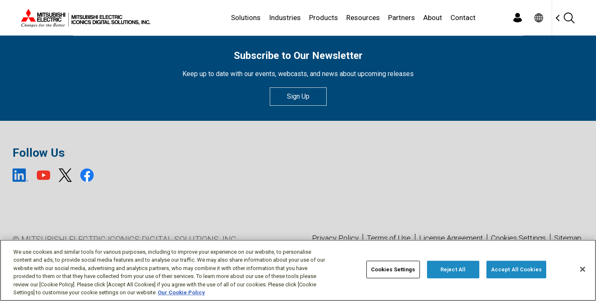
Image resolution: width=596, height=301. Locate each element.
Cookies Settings (518, 238)
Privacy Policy (335, 238)
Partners (401, 17)
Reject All (453, 269)
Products (323, 17)
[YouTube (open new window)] (43, 175)
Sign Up (298, 96)
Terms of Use (389, 238)
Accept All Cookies (516, 269)
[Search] (569, 18)
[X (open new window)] (65, 175)
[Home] (84, 18)
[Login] (517, 18)
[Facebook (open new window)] (87, 175)
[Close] (582, 269)
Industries (285, 17)
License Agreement (451, 238)
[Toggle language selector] (539, 18)
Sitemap (567, 238)
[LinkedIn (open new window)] (20, 175)
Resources (363, 17)
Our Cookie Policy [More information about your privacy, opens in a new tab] (181, 292)
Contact (463, 17)
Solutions (246, 17)
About (432, 17)
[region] (298, 270)
